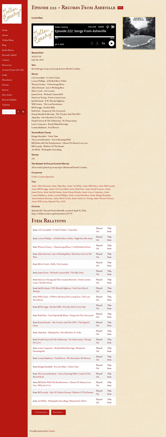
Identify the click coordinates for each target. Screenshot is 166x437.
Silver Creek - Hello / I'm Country (53, 264)
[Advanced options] (18, 111)
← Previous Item (40, 412)
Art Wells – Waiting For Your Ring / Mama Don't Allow (62, 401)
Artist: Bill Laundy (106, 186)
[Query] (9, 111)
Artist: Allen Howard (41, 186)
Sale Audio (7, 95)
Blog (4, 45)
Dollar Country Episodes (43, 176)
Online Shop (7, 40)
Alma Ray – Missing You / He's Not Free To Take (59, 332)
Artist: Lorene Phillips (57, 195)
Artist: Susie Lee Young (82, 198)
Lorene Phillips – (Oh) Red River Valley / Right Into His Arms (65, 238)
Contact (5, 60)
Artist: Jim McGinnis (52, 192)
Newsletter (7, 80)
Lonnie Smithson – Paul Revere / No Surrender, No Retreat (64, 358)
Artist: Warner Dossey (103, 198)
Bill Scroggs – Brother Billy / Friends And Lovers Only (62, 307)
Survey (5, 90)
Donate (5, 85)
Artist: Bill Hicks (90, 186)
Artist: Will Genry (39, 201)
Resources (7, 65)
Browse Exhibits (9, 99)
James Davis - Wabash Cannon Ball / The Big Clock (61, 272)
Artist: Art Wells (74, 186)
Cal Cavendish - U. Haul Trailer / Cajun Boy (57, 230)
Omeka (51, 431)
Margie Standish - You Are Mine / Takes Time (58, 366)
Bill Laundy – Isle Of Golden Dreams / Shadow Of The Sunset (65, 392)
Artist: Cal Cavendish (58, 189)
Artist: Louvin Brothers (78, 195)
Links (4, 75)
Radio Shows (8, 50)
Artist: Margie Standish (100, 195)
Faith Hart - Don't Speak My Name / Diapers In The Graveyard (65, 315)
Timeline (6, 105)
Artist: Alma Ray (58, 186)
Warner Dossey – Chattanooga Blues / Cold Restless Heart (64, 247)
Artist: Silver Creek (62, 198)
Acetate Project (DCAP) (13, 70)
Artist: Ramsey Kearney (42, 198)
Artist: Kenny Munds (71, 192)
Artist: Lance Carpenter (92, 192)
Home (5, 30)
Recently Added (9, 55)
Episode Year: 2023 (57, 201)
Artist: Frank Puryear (94, 189)
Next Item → (58, 412)
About (5, 35)
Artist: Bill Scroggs (40, 189)
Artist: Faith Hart (76, 189)
